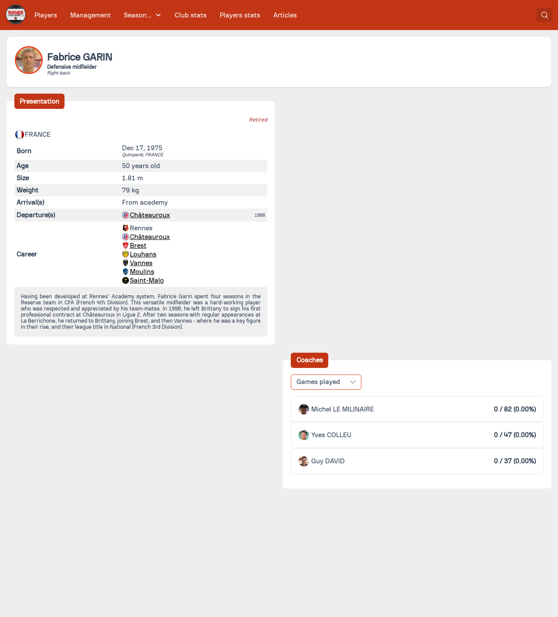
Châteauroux (150, 215)
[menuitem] (46, 15)
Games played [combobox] (318, 382)
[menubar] (166, 15)
